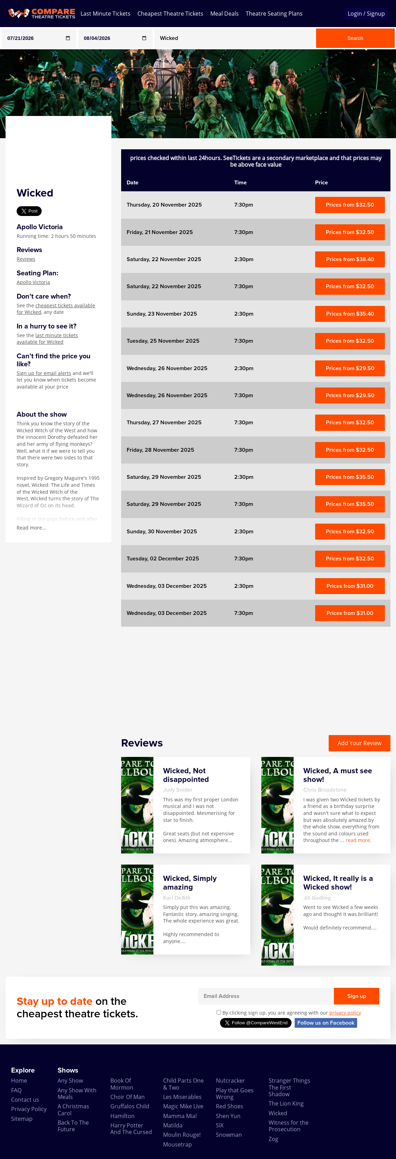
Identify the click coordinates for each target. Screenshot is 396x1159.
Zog (273, 1139)
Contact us (25, 1099)
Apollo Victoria (33, 282)
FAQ (16, 1090)
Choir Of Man (127, 1097)
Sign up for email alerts (44, 373)
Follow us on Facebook (325, 1022)
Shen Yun (228, 1116)
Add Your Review (359, 743)
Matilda (173, 1125)
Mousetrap (177, 1144)
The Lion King (286, 1103)
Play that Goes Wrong (235, 1093)
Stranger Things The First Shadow (289, 1087)
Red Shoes (229, 1106)
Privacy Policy (29, 1109)
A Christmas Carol (73, 1109)
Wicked (278, 1113)
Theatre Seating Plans (274, 13)
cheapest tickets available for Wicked (56, 309)
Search (355, 38)
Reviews (26, 259)
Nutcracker (230, 1080)
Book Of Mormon (121, 1084)
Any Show (70, 1080)
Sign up (356, 996)
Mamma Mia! (180, 1116)
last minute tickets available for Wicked (47, 338)
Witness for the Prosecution (289, 1126)
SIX (220, 1125)
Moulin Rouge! (182, 1135)
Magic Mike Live (183, 1106)
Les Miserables (182, 1097)
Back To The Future (73, 1126)
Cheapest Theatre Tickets (170, 13)
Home (19, 1080)
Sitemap (22, 1119)
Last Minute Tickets (105, 13)
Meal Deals (224, 13)
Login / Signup (366, 13)
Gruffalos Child (129, 1106)
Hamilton (122, 1116)
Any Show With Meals (77, 1093)
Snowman (229, 1135)
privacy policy (345, 1012)
